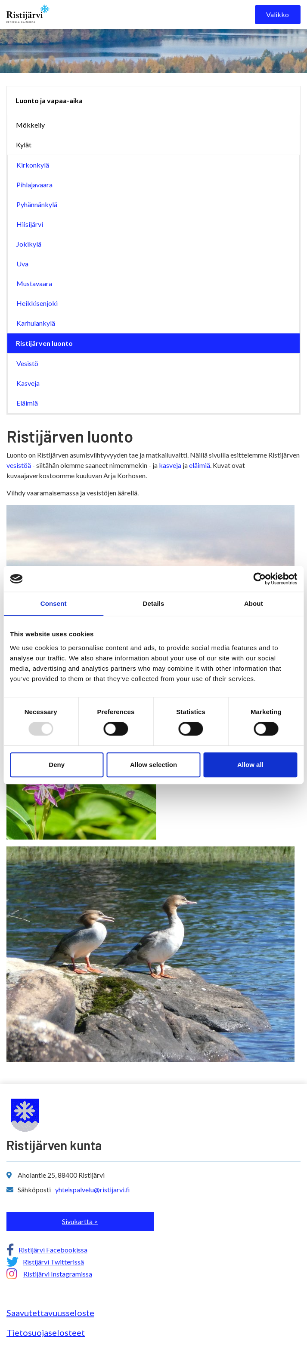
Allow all (250, 764)
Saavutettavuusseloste (50, 1312)
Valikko (277, 14)
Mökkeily (30, 125)
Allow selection (153, 764)
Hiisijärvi (29, 224)
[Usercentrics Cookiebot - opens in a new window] (259, 578)
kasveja (170, 465)
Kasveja (28, 383)
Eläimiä (27, 403)
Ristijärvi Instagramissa (57, 1274)
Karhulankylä (35, 323)
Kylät (23, 144)
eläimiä (199, 465)
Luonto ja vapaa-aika (49, 100)
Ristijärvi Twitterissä (53, 1262)
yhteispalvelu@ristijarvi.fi (92, 1189)
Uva (22, 264)
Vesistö (27, 363)
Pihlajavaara (34, 184)
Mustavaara (34, 283)
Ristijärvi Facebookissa (53, 1250)
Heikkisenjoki (37, 303)
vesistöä (18, 465)
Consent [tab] (53, 603)
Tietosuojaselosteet (45, 1332)
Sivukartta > (80, 1221)
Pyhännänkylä (36, 204)
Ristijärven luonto (44, 343)
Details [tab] (153, 603)
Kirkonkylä (32, 165)
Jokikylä (28, 244)
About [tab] (253, 603)
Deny (57, 764)
